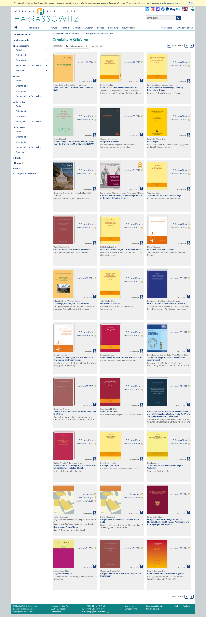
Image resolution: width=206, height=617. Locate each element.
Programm (34, 27)
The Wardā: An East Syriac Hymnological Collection (165, 466)
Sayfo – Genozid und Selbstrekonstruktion (119, 87)
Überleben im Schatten (110, 303)
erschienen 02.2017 (132, 389)
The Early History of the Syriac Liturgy (164, 195)
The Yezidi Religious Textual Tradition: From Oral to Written (74, 412)
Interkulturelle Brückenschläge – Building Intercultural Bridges (165, 88)
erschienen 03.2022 (85, 174)
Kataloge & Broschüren (24, 173)
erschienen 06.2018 (85, 335)
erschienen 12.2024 (178, 66)
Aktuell (54, 27)
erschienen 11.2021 (178, 174)
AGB (176, 606)
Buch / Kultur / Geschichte (28, 65)
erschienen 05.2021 (178, 227)
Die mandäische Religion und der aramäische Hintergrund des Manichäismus (73, 358)
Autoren (89, 27)
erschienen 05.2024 (132, 116)
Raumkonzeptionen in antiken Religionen (165, 573)
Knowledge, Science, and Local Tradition (71, 303)
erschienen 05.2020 (178, 278)
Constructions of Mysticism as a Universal (71, 249)
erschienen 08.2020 (132, 281)
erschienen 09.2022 (178, 120)
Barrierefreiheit (152, 609)
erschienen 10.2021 (85, 227)
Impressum (129, 606)
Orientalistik (22, 55)
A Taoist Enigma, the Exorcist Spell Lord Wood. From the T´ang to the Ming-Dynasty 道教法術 (73, 142)
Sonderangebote (21, 40)
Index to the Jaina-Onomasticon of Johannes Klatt (73, 88)
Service (100, 27)
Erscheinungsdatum (75, 46)
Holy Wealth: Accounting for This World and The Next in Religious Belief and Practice (74, 466)
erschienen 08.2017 (178, 332)
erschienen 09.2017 (132, 335)
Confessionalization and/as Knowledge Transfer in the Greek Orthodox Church (121, 196)
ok (191, 3)
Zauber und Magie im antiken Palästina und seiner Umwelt (166, 358)
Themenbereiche (60, 33)
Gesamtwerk (88, 494)
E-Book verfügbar (180, 62)
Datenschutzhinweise (155, 606)
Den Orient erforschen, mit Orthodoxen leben (120, 249)
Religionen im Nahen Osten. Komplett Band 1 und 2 (120, 520)
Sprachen (20, 70)
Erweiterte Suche (185, 27)
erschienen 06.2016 (132, 443)
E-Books (17, 158)
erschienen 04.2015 (85, 501)
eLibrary (17, 163)
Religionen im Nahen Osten (65, 527)
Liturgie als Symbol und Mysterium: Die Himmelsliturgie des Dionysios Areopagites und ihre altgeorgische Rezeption (168, 522)
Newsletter (127, 27)
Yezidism (57, 195)
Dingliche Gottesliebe (109, 141)
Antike (19, 50)
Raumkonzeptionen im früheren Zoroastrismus (121, 357)
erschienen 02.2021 (85, 278)
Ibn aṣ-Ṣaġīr (152, 141)
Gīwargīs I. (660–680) (109, 465)
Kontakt (65, 27)
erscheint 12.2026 (85, 62)
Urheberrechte (131, 609)
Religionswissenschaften (99, 33)
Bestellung (113, 27)
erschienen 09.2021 (132, 227)
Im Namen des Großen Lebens (160, 249)
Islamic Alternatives (109, 411)
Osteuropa (21, 60)
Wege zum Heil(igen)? (62, 573)
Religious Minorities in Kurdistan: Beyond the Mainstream (120, 574)
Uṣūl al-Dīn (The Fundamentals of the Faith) (166, 303)
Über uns (77, 27)
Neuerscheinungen (22, 34)
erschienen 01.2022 (132, 170)
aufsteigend (98, 45)
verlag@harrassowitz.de (96, 612)
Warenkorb (167, 27)
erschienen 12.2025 (132, 62)
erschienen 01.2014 (178, 494)
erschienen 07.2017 (85, 386)
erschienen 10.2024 (85, 120)
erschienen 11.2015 (178, 443)
